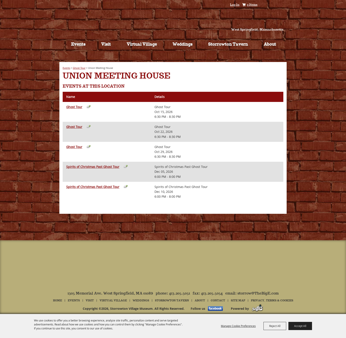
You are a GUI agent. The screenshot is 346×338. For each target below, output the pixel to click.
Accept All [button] (300, 326)
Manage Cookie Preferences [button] (238, 326)
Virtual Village (142, 44)
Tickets (84, 22)
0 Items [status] (252, 5)
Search (265, 5)
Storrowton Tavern (228, 44)
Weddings (182, 44)
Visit (106, 44)
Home (57, 300)
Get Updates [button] (277, 5)
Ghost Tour (79, 67)
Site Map (238, 300)
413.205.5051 (179, 293)
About (270, 44)
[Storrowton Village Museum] (173, 16)
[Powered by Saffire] (257, 308)
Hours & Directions (261, 22)
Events (78, 44)
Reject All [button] (274, 326)
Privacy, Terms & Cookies (272, 300)
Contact (218, 300)
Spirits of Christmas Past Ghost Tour (92, 167)
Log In (234, 5)
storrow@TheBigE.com (258, 293)
